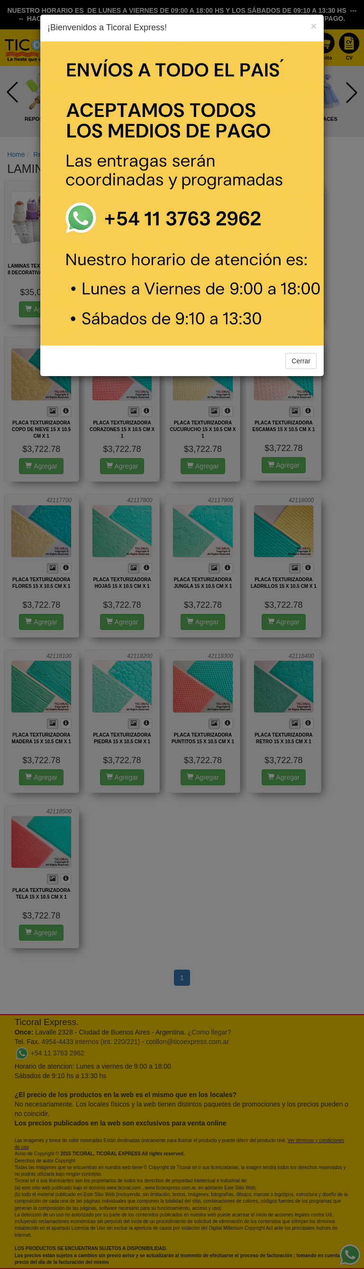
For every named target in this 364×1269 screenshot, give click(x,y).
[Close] (314, 26)
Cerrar (300, 361)
